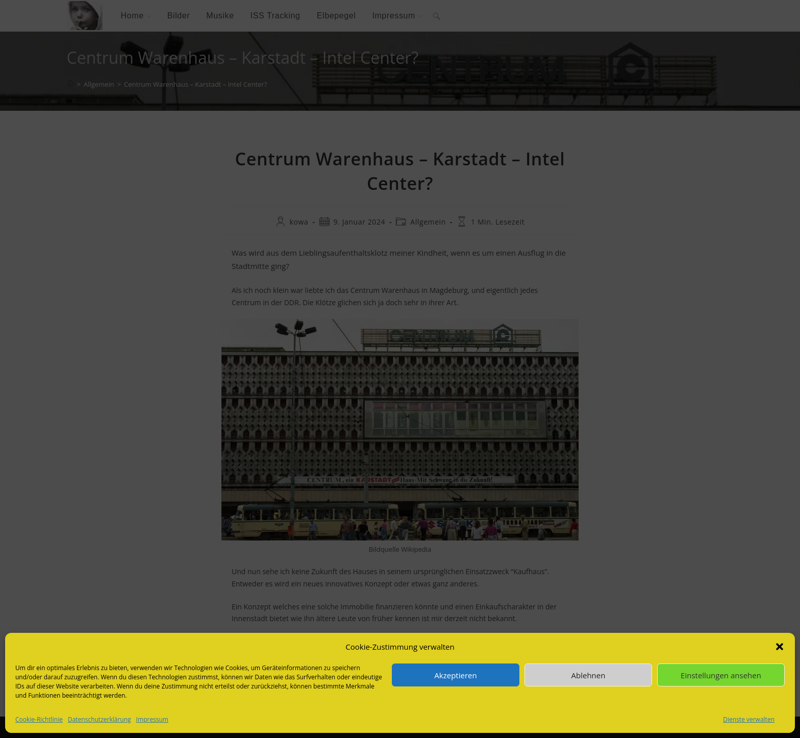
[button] (779, 647)
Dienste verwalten (748, 719)
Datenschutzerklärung (99, 719)
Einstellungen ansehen (721, 675)
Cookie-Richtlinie (39, 719)
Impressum (152, 719)
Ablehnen (588, 675)
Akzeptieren (455, 675)
